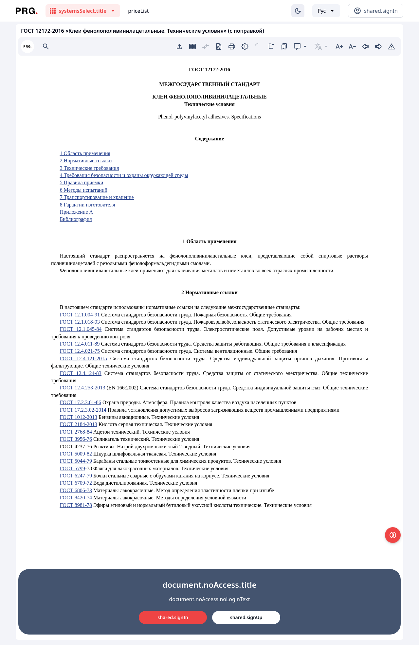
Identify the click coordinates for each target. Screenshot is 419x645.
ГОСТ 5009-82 (76, 454)
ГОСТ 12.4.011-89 (80, 344)
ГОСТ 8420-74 (76, 497)
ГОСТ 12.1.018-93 (80, 322)
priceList (138, 10)
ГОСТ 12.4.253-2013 (82, 387)
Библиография (76, 219)
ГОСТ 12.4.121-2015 (83, 358)
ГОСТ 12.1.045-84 (81, 329)
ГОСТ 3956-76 (76, 439)
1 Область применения (85, 153)
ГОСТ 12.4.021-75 (80, 351)
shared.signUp (246, 617)
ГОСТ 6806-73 (76, 490)
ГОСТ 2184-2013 (78, 424)
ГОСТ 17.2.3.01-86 (80, 402)
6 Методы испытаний (83, 190)
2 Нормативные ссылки (86, 160)
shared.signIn (172, 617)
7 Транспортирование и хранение (97, 197)
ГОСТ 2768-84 (76, 432)
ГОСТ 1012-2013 (78, 417)
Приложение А (76, 212)
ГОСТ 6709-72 (76, 483)
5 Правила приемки (81, 182)
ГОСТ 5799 (72, 468)
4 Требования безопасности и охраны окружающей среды (124, 175)
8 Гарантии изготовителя (87, 204)
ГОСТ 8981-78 (76, 505)
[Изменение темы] (297, 10)
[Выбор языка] (326, 10)
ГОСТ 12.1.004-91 (80, 314)
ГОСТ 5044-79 (76, 461)
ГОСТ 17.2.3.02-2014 (83, 410)
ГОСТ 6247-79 (76, 475)
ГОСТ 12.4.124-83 (80, 373)
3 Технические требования (89, 168)
